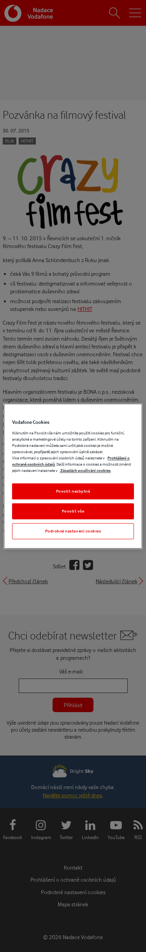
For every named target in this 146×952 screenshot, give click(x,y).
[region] (73, 476)
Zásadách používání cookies (85, 470)
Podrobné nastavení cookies (73, 531)
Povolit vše (73, 511)
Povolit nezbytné (73, 491)
